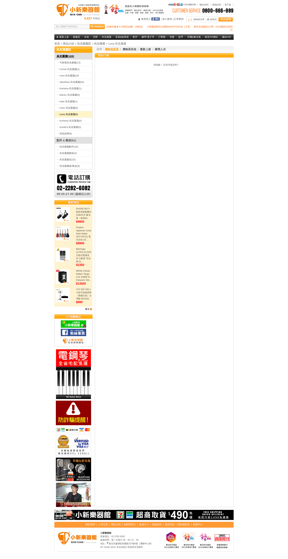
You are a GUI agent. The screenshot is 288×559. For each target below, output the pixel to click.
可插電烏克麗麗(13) (68, 62)
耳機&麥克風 (194, 37)
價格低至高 (112, 49)
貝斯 (95, 37)
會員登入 (146, 19)
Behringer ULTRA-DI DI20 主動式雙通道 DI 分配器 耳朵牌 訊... (83, 255)
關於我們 (204, 4)
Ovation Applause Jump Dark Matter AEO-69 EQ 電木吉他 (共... (83, 233)
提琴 (180, 37)
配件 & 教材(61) (66, 140)
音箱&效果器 (122, 37)
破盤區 (76, 37)
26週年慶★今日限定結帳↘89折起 (125, 26)
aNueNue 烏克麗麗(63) (70, 82)
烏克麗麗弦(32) (66, 159)
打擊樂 (161, 37)
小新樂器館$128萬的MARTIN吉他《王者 (168, 26)
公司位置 (103, 524)
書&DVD (226, 37)
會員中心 (144, 524)
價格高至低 (129, 49)
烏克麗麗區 (84, 43)
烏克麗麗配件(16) (67, 146)
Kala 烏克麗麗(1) (67, 101)
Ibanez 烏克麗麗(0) (68, 94)
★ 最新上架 (62, 37)
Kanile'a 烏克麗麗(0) (69, 127)
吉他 (86, 37)
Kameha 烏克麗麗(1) (69, 88)
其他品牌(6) (64, 133)
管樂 (172, 37)
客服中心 (197, 524)
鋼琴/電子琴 (148, 37)
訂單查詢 (178, 19)
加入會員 (167, 19)
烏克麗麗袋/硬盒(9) (68, 166)
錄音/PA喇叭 (211, 37)
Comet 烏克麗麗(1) (68, 69)
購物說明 (216, 4)
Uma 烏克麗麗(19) (68, 75)
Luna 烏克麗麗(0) (67, 114)
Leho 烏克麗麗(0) (67, 107)
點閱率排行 (130, 524)
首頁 (57, 43)
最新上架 (145, 49)
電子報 (227, 4)
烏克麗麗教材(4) (67, 153)
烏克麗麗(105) (65, 56)
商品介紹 (68, 43)
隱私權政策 (184, 524)
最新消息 (169, 524)
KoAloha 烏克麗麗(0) (69, 120)
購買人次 (160, 49)
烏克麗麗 (106, 37)
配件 (135, 37)
